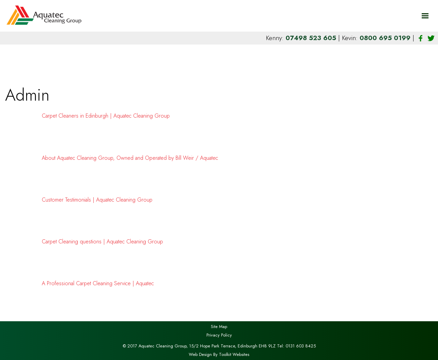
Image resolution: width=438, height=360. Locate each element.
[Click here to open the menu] (425, 15)
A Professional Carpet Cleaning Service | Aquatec (98, 283)
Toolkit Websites (234, 354)
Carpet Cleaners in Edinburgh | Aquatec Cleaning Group (106, 116)
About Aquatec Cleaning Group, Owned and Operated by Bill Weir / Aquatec (130, 158)
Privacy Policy (219, 335)
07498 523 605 (312, 37)
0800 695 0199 (386, 37)
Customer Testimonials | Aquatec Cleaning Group (97, 200)
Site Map (219, 326)
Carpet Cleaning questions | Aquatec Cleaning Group (102, 241)
